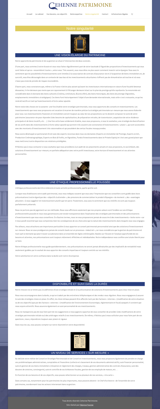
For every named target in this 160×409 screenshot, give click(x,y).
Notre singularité (92, 14)
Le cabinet (39, 14)
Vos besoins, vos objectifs (57, 14)
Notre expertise (76, 14)
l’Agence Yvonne (86, 405)
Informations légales (119, 14)
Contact (105, 14)
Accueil (29, 14)
